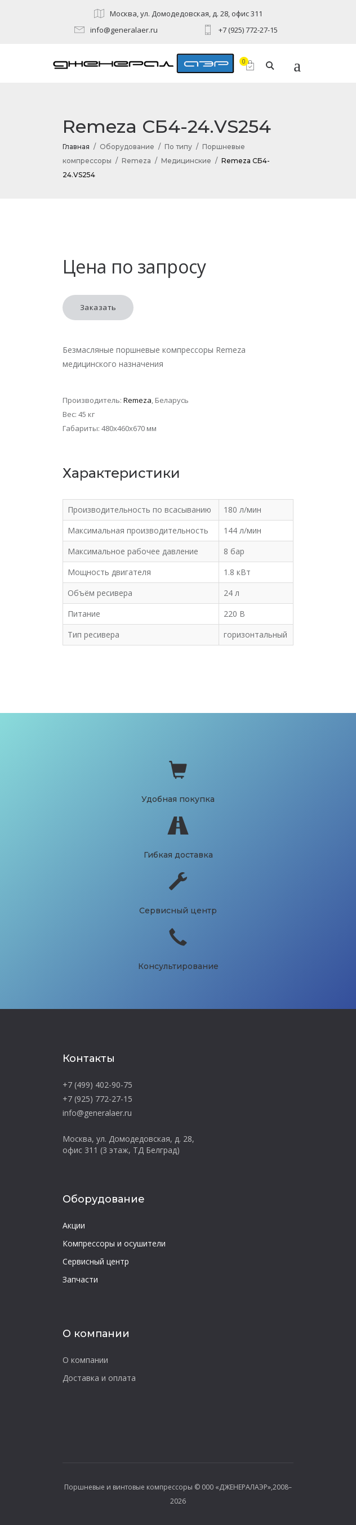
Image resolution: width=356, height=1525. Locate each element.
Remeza (136, 160)
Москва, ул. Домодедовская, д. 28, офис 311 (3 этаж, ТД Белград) (128, 1144)
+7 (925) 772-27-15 (248, 30)
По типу (178, 146)
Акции (74, 1225)
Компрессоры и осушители (114, 1243)
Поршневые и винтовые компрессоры (128, 1487)
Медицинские (186, 160)
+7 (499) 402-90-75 (97, 1084)
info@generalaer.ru (124, 30)
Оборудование (127, 146)
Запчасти (80, 1279)
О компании (85, 1359)
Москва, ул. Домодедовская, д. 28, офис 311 (186, 13)
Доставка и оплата (99, 1377)
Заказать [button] (98, 307)
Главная (76, 146)
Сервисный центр (96, 1261)
